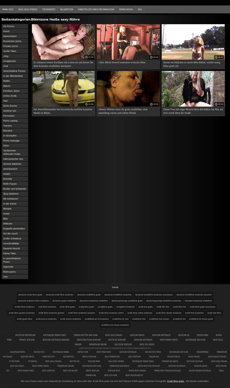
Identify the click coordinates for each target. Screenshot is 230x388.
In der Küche (9, 203)
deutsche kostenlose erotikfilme (94, 301)
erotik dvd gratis (146, 307)
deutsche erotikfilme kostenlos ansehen (194, 295)
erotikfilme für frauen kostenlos (115, 325)
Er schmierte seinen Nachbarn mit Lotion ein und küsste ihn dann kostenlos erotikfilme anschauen (63, 64)
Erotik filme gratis (176, 381)
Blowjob (7, 208)
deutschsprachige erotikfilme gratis (127, 301)
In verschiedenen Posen (12, 260)
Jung (5, 56)
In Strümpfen (10, 135)
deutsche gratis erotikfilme (64, 301)
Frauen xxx (154, 356)
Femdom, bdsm (11, 91)
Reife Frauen (10, 183)
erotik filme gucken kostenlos (22, 313)
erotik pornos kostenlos (46, 319)
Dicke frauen (194, 356)
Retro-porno (9, 271)
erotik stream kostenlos (70, 319)
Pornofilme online (98, 344)
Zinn (5, 276)
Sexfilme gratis (137, 335)
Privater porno (10, 46)
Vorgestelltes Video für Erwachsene (96, 9)
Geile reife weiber (116, 361)
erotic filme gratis (67, 307)
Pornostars (9, 115)
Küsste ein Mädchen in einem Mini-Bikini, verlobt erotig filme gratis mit (191, 64)
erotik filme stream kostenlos (169, 313)
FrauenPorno (202, 352)
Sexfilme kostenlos (143, 339)
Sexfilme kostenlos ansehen (56, 339)
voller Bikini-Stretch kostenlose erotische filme (121, 62)
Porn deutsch (49, 356)
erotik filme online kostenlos (139, 313)
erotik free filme (214, 313)
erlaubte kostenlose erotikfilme (198, 301)
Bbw (5, 218)
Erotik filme (82, 352)
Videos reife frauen (137, 370)
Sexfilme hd (183, 335)
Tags (140, 9)
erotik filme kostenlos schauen (81, 313)
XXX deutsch (68, 356)
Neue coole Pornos (27, 9)
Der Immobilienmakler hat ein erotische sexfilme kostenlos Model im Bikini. (63, 111)
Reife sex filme (110, 375)
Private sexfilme (27, 339)
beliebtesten (66, 9)
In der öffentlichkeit (13, 76)
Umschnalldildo (11, 243)
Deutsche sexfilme (117, 339)
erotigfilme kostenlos (125, 307)
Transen (7, 125)
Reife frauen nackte (134, 375)
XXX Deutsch (39, 352)
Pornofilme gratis (170, 361)
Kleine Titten (9, 253)
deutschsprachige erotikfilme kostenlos (163, 301)
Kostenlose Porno (61, 352)
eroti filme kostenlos (47, 307)
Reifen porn (202, 335)
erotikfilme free (138, 319)
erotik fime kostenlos (194, 313)
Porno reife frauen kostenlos (167, 370)
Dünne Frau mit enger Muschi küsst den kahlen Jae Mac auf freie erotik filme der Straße (193, 111)
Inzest (6, 31)
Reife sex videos (147, 344)
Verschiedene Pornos (14, 71)
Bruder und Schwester (14, 188)
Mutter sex (74, 361)
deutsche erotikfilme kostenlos (117, 295)
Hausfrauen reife (17, 352)
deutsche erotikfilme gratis (89, 295)
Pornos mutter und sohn (86, 335)
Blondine (7, 130)
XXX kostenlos (173, 356)
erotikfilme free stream (159, 319)
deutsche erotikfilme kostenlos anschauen (154, 295)
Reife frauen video (26, 370)
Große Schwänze (12, 238)
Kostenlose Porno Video (54, 335)
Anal (5, 66)
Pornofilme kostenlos (119, 366)
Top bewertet (49, 9)
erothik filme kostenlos (25, 307)
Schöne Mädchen (12, 164)
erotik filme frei (179, 307)
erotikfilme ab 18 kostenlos (97, 319)
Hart (5, 100)
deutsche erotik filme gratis (30, 295)
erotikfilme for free (120, 319)
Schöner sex (9, 110)
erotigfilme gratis (105, 307)
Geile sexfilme (134, 356)
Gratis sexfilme (92, 370)
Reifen (6, 81)
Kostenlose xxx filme (195, 339)
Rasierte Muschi (11, 248)
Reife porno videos (169, 339)
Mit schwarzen (10, 198)
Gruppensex (9, 61)
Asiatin (6, 173)
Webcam (7, 223)
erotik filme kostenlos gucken (51, 313)
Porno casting (10, 120)
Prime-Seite (8, 9)
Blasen (6, 86)
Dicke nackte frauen (217, 356)
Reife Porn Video (104, 352)
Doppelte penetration (14, 228)
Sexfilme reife (114, 370)
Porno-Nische (126, 9)
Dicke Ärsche (10, 105)
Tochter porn (94, 361)
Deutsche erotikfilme (25, 335)
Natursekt (8, 266)
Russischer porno (12, 41)
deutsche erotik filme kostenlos (60, 295)
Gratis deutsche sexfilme (89, 339)
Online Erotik (10, 95)
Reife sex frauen (70, 370)
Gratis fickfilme (89, 356)
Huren (6, 213)
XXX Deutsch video (153, 352)
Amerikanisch (10, 169)
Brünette (7, 178)
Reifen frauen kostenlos (200, 370)
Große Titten (9, 51)
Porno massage (11, 140)
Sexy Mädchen (11, 193)
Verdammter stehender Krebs (11, 152)
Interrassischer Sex (13, 159)
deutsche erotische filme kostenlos (33, 301)
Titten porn (14, 361)
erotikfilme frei (179, 319)
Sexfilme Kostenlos (161, 335)
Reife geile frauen (113, 335)
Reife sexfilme (48, 370)
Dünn (6, 145)
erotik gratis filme (24, 319)
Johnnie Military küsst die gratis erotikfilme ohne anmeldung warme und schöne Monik (122, 111)
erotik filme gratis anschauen (202, 307)
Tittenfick (32, 361)
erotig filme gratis (86, 307)
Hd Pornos (8, 26)
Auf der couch (10, 233)
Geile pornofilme (112, 356)
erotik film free (162, 307)
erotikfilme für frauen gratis (201, 319)
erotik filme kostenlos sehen (111, 313)
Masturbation (10, 36)
